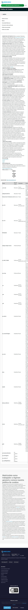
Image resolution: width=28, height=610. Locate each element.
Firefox (3, 160)
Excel (10, 562)
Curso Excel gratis (4, 576)
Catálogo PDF (4, 562)
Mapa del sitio (3, 582)
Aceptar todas (7, 607)
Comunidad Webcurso (6, 22)
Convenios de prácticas (4, 570)
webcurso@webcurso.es (7, 168)
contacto (17, 507)
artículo (11, 67)
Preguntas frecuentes (4, 579)
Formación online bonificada (7, 25)
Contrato (16, 562)
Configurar (22, 607)
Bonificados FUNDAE (4, 573)
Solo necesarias (15, 607)
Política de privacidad (6, 27)
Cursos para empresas (4, 571)
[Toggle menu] (26, 5)
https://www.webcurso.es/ (20, 37)
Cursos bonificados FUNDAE (5, 568)
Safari (3, 162)
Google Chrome (5, 159)
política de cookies (9, 521)
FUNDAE (2, 574)
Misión (3, 20)
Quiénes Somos (5, 18)
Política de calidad (5, 29)
